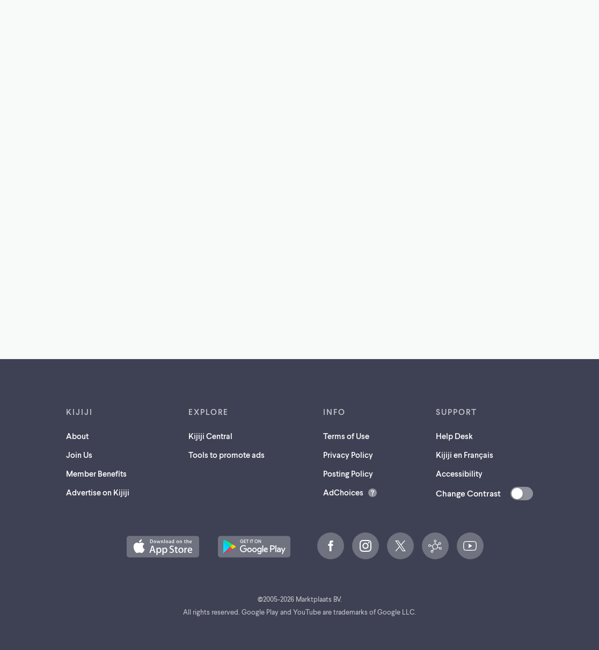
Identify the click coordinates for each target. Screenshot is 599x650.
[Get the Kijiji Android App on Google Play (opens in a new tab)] (254, 547)
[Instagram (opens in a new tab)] (365, 545)
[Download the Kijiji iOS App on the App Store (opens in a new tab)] (163, 547)
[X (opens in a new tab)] (400, 545)
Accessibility (459, 473)
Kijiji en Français (464, 454)
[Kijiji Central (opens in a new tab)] (435, 545)
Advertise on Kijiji (97, 492)
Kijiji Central (210, 436)
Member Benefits (96, 473)
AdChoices (343, 492)
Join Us (79, 454)
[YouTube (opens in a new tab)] (470, 545)
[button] (163, 547)
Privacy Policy (348, 454)
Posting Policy (348, 473)
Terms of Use (346, 436)
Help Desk (454, 436)
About (77, 436)
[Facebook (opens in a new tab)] (330, 545)
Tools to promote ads (226, 454)
